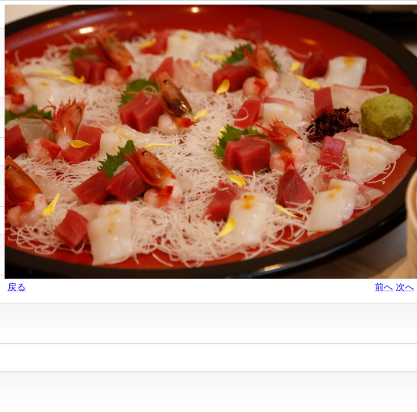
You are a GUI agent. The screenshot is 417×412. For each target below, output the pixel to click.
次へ (405, 287)
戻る (16, 287)
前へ (384, 287)
